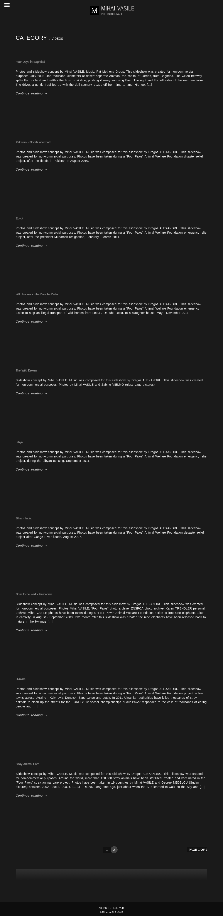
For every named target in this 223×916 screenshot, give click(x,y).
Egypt (19, 218)
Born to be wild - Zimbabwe (34, 594)
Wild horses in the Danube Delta (37, 294)
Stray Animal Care (27, 764)
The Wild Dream (26, 370)
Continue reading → (32, 93)
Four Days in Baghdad (30, 61)
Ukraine (20, 679)
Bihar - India (23, 518)
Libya (19, 442)
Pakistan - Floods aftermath (33, 142)
